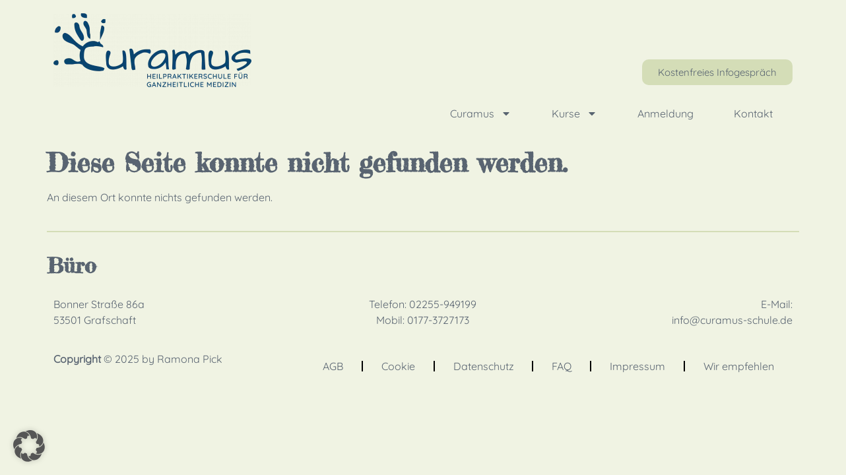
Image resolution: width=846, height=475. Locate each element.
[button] (29, 446)
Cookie (398, 366)
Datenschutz (483, 366)
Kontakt (753, 113)
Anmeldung (665, 113)
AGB (333, 366)
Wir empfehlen (738, 366)
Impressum (637, 366)
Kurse (574, 113)
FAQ (561, 366)
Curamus (480, 113)
